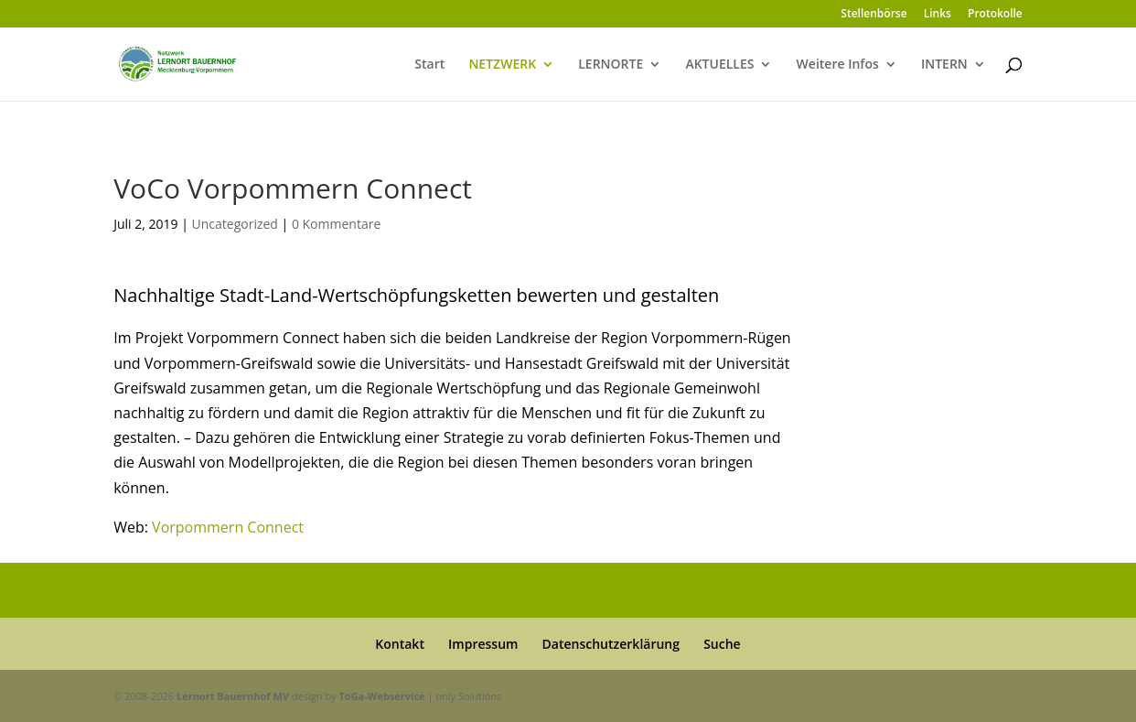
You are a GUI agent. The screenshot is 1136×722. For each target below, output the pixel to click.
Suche (722, 643)
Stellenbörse (873, 14)
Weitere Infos (838, 65)
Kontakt (399, 643)
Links (937, 14)
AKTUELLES (719, 65)
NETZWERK (502, 65)
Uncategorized (235, 223)
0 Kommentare (336, 223)
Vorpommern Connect (228, 527)
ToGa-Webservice (381, 696)
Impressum (483, 643)
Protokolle (995, 14)
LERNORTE (610, 65)
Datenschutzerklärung (611, 643)
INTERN (944, 65)
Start (429, 65)
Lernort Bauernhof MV (233, 696)
